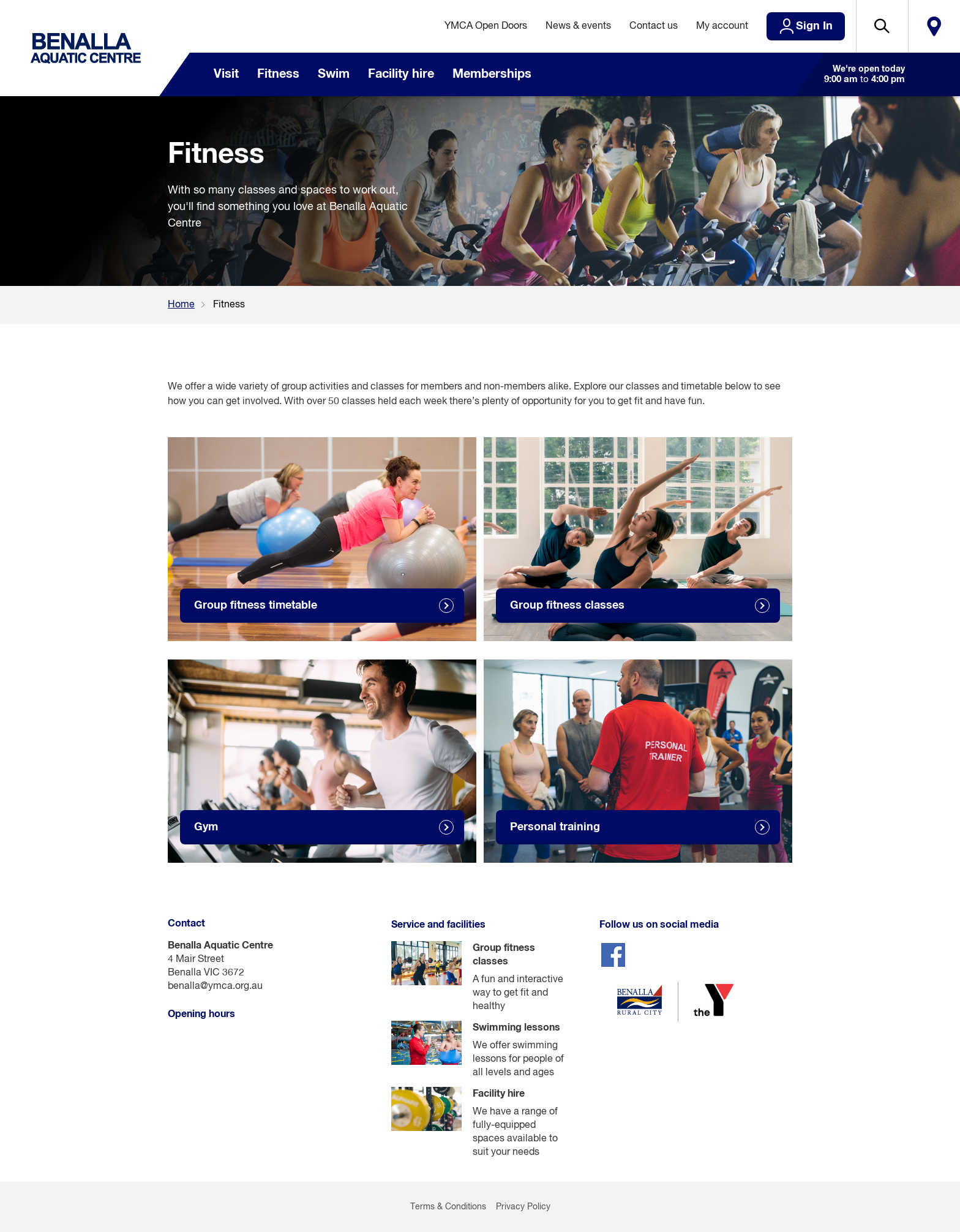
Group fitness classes (567, 605)
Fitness (278, 74)
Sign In (814, 26)
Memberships (491, 74)
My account (722, 26)
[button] (882, 26)
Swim (334, 74)
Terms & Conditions (448, 1207)
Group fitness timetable (255, 605)
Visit (226, 74)
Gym (206, 827)
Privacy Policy (523, 1207)
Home (181, 305)
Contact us (653, 26)
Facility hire (401, 74)
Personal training (555, 827)
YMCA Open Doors (485, 26)
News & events (578, 26)
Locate (934, 26)
